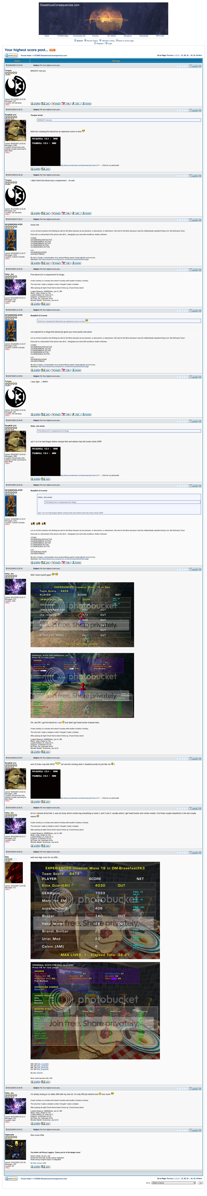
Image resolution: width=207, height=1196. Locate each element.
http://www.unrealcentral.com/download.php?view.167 (79, 165)
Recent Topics (92, 41)
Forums (95, 36)
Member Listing (108, 41)
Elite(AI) (40, 1073)
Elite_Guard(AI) (43, 1064)
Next (200, 55)
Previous (170, 55)
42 (191, 55)
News (47, 36)
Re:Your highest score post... (50, 65)
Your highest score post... (26, 50)
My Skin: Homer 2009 (38, 1163)
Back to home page (126, 41)
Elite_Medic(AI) (42, 1067)
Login (108, 43)
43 (194, 55)
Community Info (79, 36)
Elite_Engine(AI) (43, 1069)
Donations (128, 36)
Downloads (144, 36)
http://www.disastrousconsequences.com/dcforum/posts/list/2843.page (63, 259)
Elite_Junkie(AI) (42, 1066)
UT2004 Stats (63, 36)
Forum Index (26, 55)
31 (182, 55)
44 (197, 55)
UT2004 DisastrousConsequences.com (50, 55)
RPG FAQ (160, 36)
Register (98, 43)
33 (187, 55)
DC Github (111, 36)
